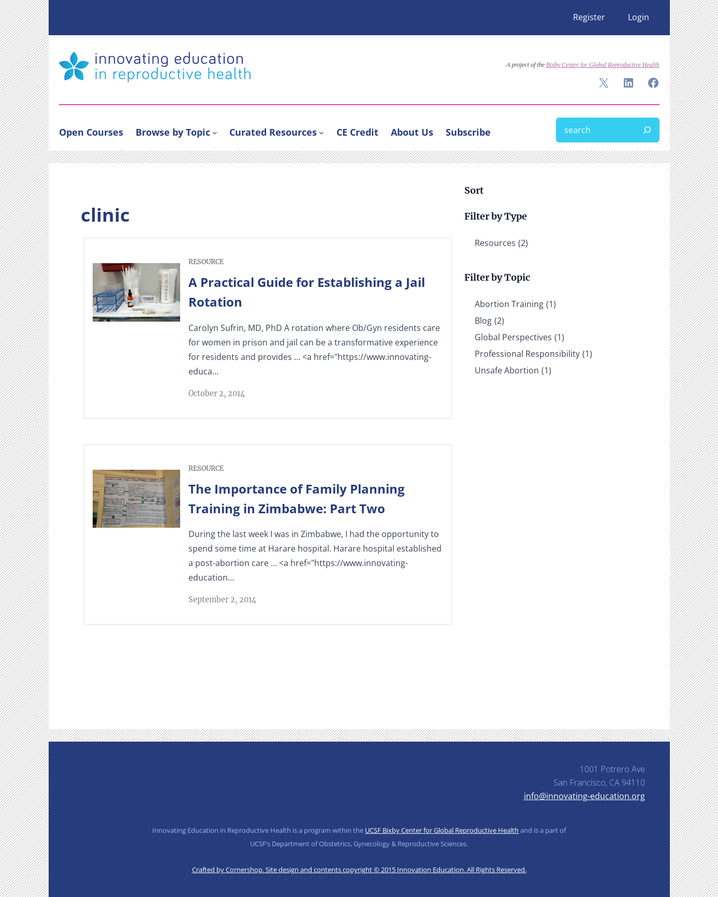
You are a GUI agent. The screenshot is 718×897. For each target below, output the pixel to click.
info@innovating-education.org (584, 796)
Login (638, 17)
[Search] (647, 130)
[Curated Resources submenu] (321, 132)
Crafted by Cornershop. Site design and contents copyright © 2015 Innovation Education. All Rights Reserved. (359, 869)
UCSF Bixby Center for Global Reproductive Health (442, 830)
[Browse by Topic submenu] (214, 132)
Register (589, 17)
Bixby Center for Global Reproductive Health (603, 64)
